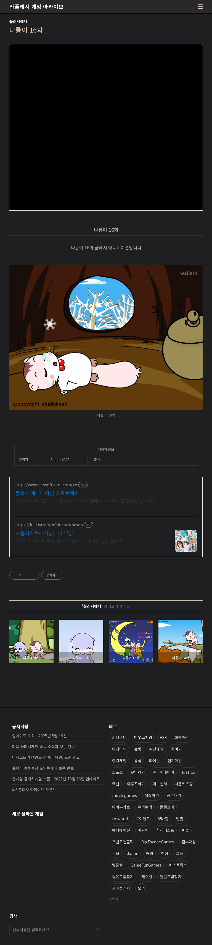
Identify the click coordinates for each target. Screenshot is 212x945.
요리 (141, 888)
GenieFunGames (146, 865)
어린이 (143, 830)
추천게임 (156, 749)
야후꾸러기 (136, 783)
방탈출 (117, 865)
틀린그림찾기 (170, 876)
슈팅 (137, 749)
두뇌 (115, 853)
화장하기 (181, 737)
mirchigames (124, 795)
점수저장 (189, 841)
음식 (137, 760)
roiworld (120, 818)
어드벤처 (160, 783)
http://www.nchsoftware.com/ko (46, 484)
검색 (97, 929)
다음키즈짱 (184, 783)
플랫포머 (167, 807)
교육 (179, 853)
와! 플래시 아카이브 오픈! (33, 789)
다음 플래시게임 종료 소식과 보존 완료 (43, 746)
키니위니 (119, 737)
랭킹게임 (119, 760)
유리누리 (145, 807)
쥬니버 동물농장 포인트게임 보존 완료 (43, 768)
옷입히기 (138, 772)
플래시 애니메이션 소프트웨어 (47, 493)
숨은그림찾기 (123, 876)
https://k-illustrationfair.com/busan (49, 524)
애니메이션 (121, 830)
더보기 (113, 898)
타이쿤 (154, 760)
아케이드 (119, 749)
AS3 (163, 737)
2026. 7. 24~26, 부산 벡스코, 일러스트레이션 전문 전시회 (69, 540)
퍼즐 (185, 830)
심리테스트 (165, 830)
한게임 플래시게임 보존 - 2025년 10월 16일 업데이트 (56, 779)
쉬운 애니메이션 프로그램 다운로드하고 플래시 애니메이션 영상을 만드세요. (86, 500)
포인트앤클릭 (123, 841)
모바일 (163, 818)
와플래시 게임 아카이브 (36, 6)
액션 (115, 783)
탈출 (179, 818)
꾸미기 (176, 749)
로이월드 (143, 818)
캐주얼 (146, 876)
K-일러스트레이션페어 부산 (44, 533)
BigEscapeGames (157, 841)
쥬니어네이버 (163, 772)
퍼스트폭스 (178, 865)
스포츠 (117, 772)
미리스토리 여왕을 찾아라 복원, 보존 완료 (46, 757)
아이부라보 (121, 807)
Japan (132, 853)
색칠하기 (152, 795)
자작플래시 (121, 888)
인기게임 (175, 760)
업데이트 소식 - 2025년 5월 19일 (39, 735)
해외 (149, 853)
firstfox (188, 772)
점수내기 (174, 795)
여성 (164, 853)
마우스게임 (143, 737)
